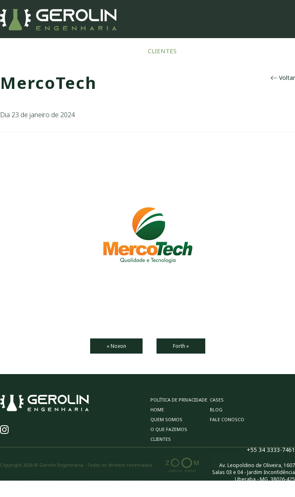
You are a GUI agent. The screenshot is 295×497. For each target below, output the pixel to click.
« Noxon (116, 346)
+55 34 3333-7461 (271, 450)
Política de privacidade (178, 400)
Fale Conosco (270, 51)
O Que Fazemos (111, 51)
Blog (227, 51)
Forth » (181, 346)
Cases (198, 51)
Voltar (283, 78)
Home (11, 51)
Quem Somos (54, 51)
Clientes (162, 51)
